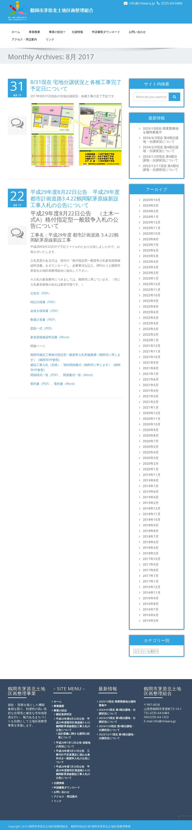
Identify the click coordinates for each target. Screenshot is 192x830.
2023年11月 (151, 228)
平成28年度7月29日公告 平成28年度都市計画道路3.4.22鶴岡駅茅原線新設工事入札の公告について (73, 772)
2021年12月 (151, 346)
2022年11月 (151, 290)
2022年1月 (151, 340)
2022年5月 (151, 318)
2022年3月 (151, 329)
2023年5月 (151, 256)
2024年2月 (151, 211)
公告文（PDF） (40, 293)
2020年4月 (151, 452)
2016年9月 (151, 598)
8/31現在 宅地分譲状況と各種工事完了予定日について (76, 85)
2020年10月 (151, 424)
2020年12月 (151, 413)
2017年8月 (151, 570)
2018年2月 (151, 553)
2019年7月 (151, 486)
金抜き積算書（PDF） (45, 311)
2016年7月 (151, 609)
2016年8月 (151, 604)
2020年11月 (151, 419)
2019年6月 (151, 491)
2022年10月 (151, 295)
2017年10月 (151, 559)
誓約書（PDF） (40, 384)
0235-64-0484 (171, 3)
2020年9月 (151, 430)
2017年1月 (151, 581)
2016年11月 (151, 592)
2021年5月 (151, 385)
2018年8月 (151, 531)
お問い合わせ (137, 31)
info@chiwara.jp (142, 3)
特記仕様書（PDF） (43, 302)
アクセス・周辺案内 (24, 39)
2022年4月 (151, 323)
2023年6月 (151, 250)
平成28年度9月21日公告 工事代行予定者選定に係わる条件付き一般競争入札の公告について (73, 756)
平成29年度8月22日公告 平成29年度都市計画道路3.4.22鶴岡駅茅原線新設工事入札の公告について (75, 198)
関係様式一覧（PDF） (45, 375)
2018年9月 (151, 525)
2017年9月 (151, 564)
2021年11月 (151, 351)
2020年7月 (151, 441)
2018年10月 (151, 519)
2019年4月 (151, 497)
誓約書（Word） (65, 384)
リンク (50, 39)
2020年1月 (151, 469)
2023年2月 (151, 273)
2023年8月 (151, 239)
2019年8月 (151, 480)
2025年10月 (151, 200)
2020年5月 (151, 447)
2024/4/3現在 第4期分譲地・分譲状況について (160, 139)
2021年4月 (151, 390)
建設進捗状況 (64, 714)
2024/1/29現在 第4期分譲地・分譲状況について (160, 158)
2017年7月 (151, 576)
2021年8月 (151, 368)
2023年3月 (151, 267)
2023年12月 (151, 222)
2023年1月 (151, 278)
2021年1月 (151, 407)
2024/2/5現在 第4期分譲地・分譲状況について (160, 149)
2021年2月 (151, 402)
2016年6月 (151, 615)
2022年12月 (151, 284)
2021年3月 (151, 396)
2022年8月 (151, 306)
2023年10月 (151, 233)
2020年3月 (151, 458)
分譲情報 (77, 31)
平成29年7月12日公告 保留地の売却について (73, 744)
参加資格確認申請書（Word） (50, 337)
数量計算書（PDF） (43, 319)
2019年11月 (151, 475)
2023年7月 (151, 245)
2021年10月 (151, 357)
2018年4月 (151, 548)
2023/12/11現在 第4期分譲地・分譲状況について (161, 167)
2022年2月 (151, 334)
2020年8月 (151, 435)
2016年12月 (151, 587)
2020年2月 (151, 463)
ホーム (16, 31)
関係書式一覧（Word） (79, 375)
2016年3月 (151, 620)
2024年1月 (151, 217)
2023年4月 (151, 261)
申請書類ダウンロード (106, 31)
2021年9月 (151, 362)
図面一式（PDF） (42, 328)
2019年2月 (151, 503)
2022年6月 (151, 312)
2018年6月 (151, 542)
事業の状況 (57, 31)
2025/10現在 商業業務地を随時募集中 (160, 130)
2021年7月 (151, 374)
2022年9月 (151, 301)
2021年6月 (151, 379)
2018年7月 (151, 536)
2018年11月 (151, 514)
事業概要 (34, 31)
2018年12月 (151, 508)
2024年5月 (151, 205)
